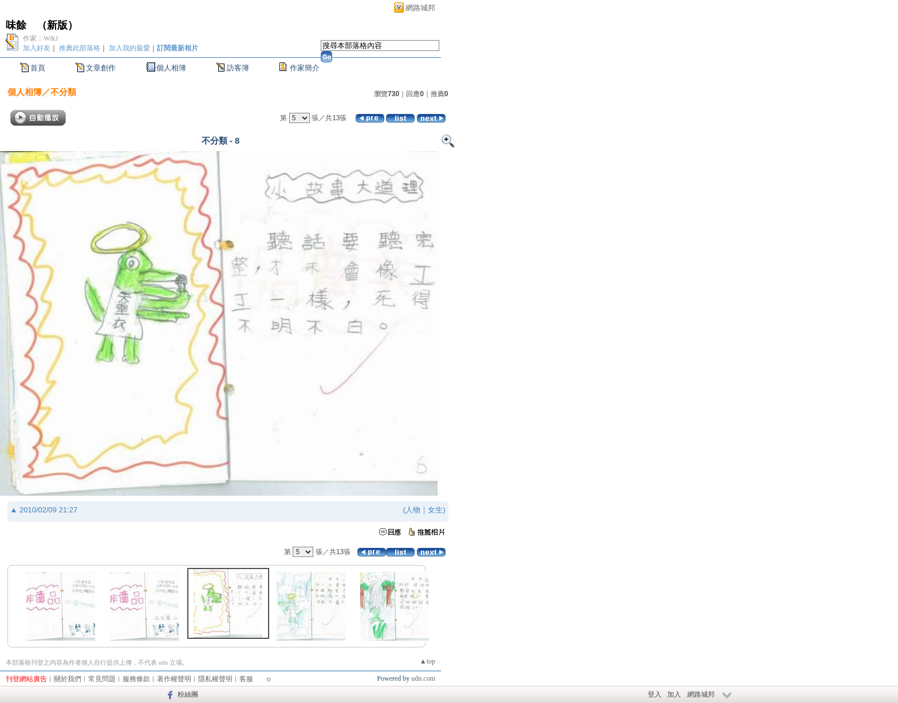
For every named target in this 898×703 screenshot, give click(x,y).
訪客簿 (238, 68)
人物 (412, 509)
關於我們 (67, 679)
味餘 (16, 25)
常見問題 (102, 679)
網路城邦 (420, 7)
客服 (246, 679)
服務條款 (136, 679)
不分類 (63, 92)
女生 (435, 509)
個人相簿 (171, 68)
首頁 (37, 68)
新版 (57, 25)
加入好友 (36, 48)
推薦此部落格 (79, 48)
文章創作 (101, 68)
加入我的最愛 (129, 48)
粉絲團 (188, 694)
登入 (654, 694)
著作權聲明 (174, 679)
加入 (674, 694)
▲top (427, 661)
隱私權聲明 (215, 679)
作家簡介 (305, 68)
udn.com (423, 678)
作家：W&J (40, 38)
